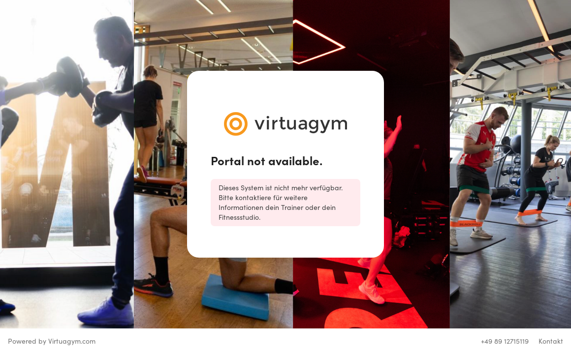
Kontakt (551, 341)
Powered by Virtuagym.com (51, 341)
